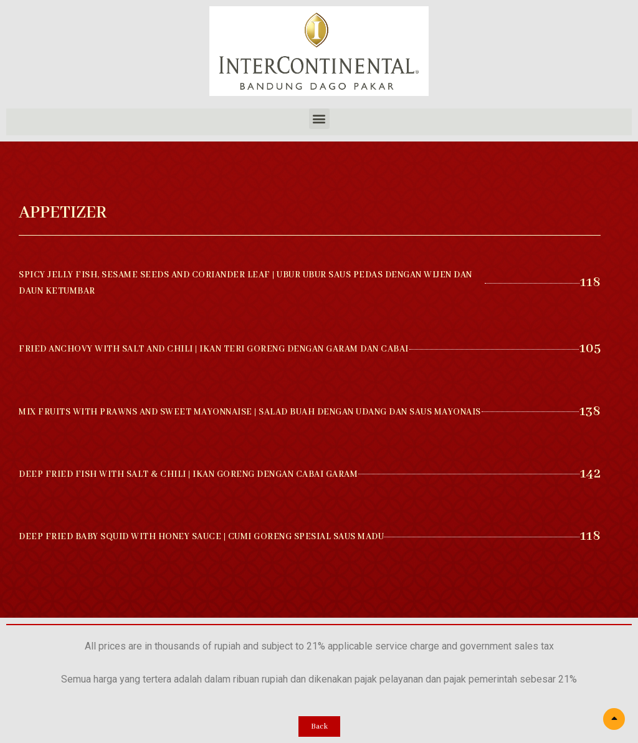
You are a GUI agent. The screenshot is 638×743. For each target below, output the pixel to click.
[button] (319, 118)
